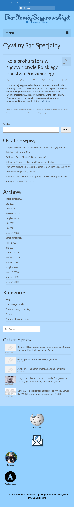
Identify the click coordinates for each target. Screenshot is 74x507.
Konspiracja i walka (15, 304)
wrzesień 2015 (13, 257)
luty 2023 (10, 203)
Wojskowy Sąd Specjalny (37, 113)
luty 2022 (10, 223)
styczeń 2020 (12, 233)
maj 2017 (10, 247)
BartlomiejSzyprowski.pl (37, 16)
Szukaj (6, 124)
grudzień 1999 (13, 277)
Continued (47, 101)
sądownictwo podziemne (18, 113)
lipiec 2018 (11, 243)
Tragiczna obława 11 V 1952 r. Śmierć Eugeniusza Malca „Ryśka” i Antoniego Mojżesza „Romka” (42, 380)
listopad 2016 (12, 252)
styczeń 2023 (12, 208)
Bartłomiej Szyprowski (21, 80)
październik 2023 (14, 199)
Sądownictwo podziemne (51, 80)
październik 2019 (14, 238)
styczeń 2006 (12, 272)
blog (8, 299)
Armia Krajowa (13, 109)
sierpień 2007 (12, 267)
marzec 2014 (12, 262)
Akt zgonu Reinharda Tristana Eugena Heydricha (30, 162)
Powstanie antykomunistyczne (20, 309)
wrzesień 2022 (13, 213)
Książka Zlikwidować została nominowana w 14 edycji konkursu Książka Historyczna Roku (43, 348)
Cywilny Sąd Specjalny (43, 109)
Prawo (9, 314)
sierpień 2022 (12, 218)
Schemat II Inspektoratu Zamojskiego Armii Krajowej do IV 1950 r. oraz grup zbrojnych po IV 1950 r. (43, 392)
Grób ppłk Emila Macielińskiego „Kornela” (26, 157)
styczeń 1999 (12, 282)
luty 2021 (10, 228)
